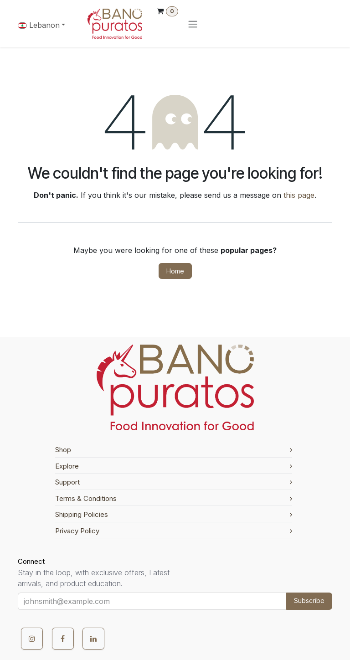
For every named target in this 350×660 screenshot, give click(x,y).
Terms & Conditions (173, 498)
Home (175, 271)
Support (173, 482)
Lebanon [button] (39, 25)
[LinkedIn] (93, 638)
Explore (173, 466)
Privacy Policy (173, 530)
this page (298, 195)
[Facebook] (63, 638)
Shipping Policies (173, 514)
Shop (173, 449)
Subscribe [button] (309, 600)
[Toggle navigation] (193, 23)
